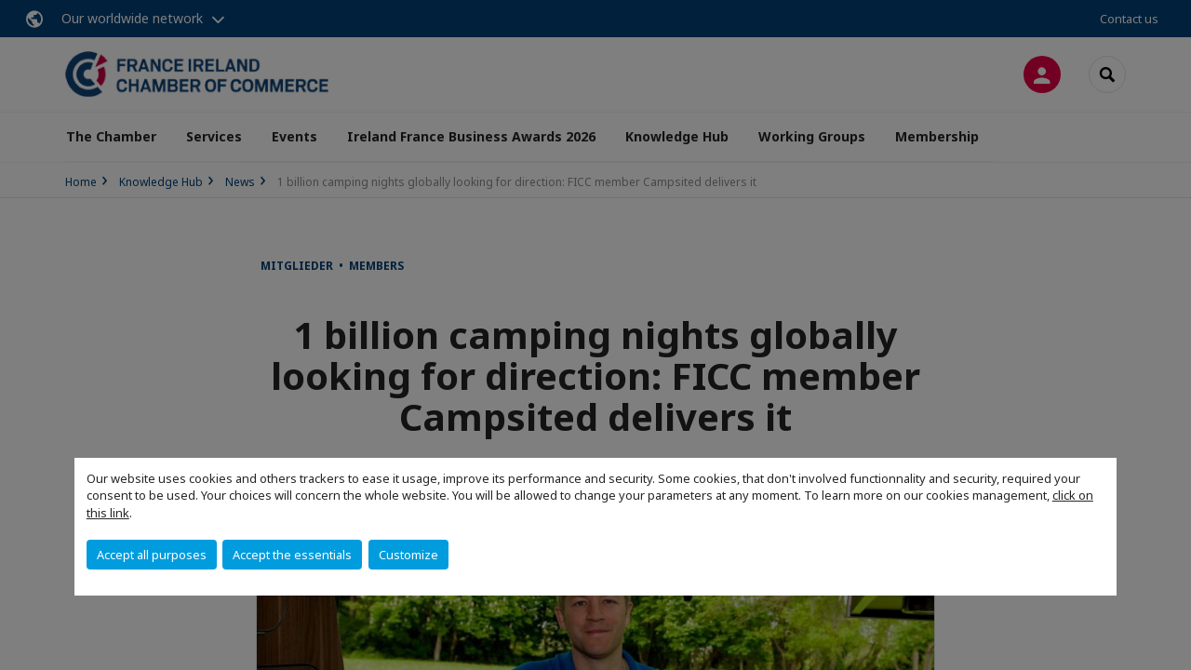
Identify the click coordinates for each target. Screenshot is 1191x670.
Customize (408, 554)
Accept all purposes (152, 554)
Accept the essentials (292, 554)
